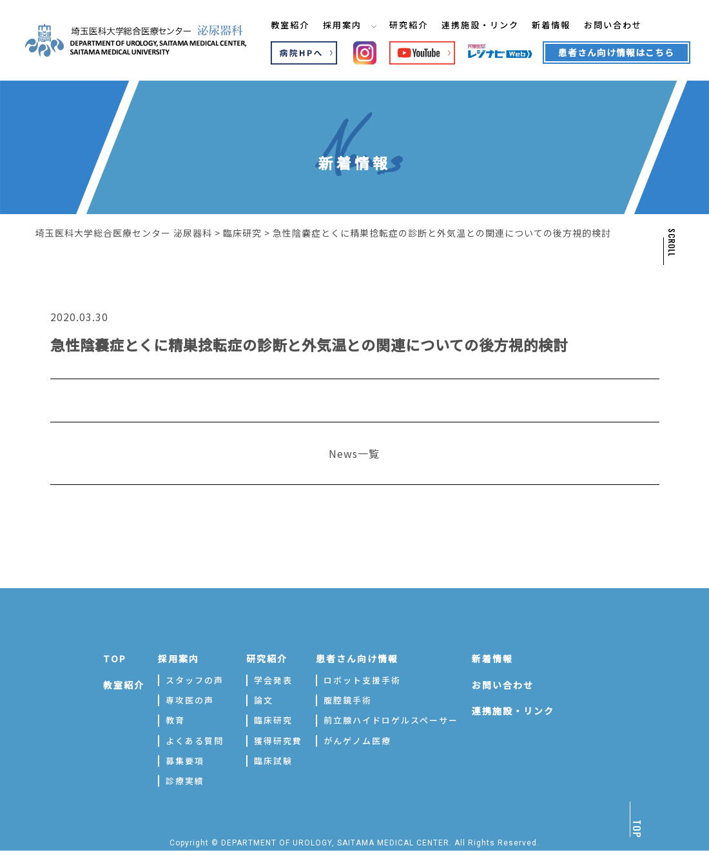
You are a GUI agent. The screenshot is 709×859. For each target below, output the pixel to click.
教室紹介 (290, 25)
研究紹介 (415, 25)
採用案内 (353, 25)
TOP (114, 658)
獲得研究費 (278, 741)
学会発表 (273, 680)
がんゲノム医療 (357, 741)
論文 (263, 700)
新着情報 (566, 25)
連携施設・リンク (490, 25)
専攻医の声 (190, 700)
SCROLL (670, 242)
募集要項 (185, 761)
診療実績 (185, 781)
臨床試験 (273, 761)
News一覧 (354, 453)
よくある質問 (195, 741)
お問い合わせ (631, 25)
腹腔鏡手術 (348, 700)
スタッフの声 (195, 680)
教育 (175, 720)
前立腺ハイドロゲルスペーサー (391, 720)
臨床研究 (273, 720)
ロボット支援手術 (362, 680)
